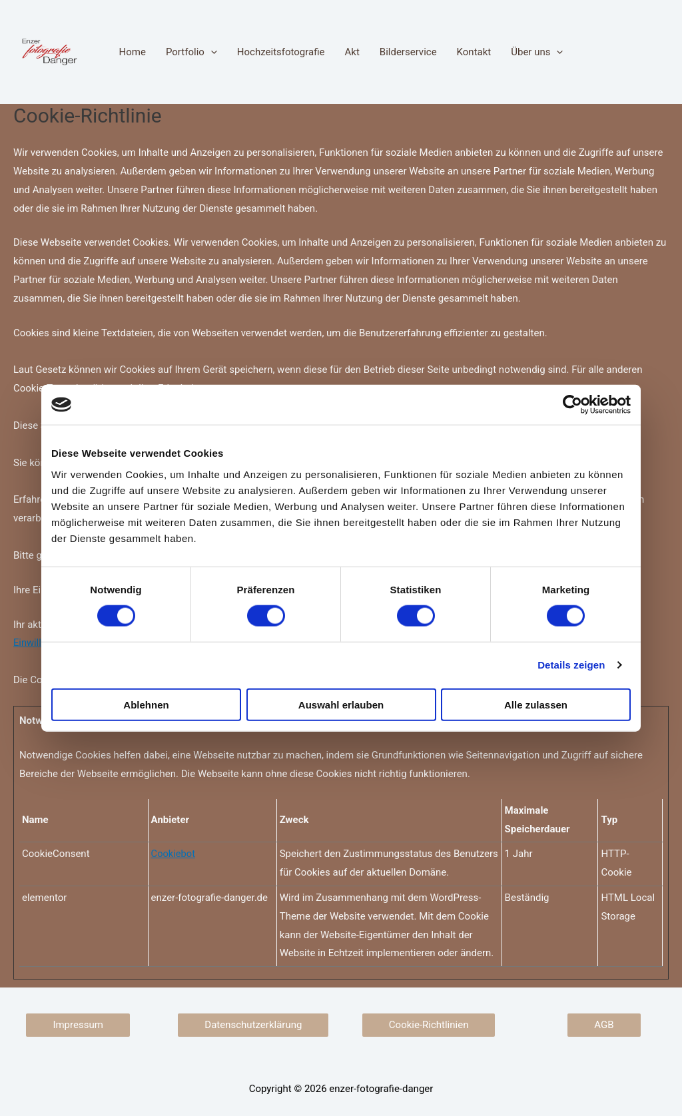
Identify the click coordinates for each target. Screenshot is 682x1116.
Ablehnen (146, 704)
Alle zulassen (535, 704)
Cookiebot (173, 854)
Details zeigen (571, 665)
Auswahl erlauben (341, 704)
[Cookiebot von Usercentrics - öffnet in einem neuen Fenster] (572, 405)
